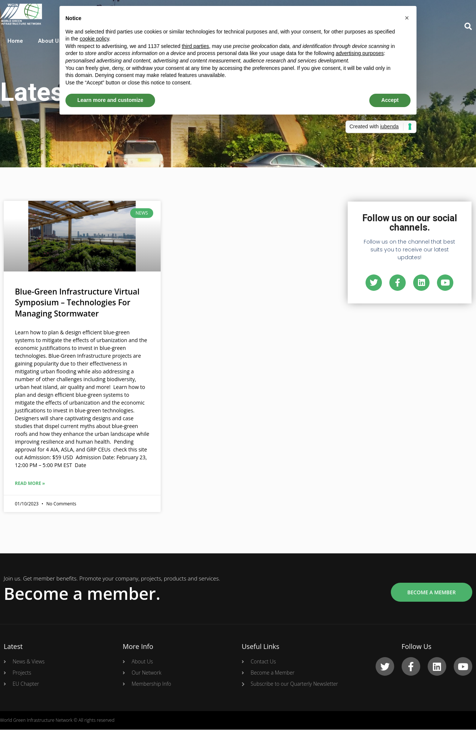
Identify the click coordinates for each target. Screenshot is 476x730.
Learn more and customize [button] (110, 100)
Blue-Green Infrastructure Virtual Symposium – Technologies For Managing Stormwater (77, 302)
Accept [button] (390, 100)
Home (15, 41)
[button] (407, 18)
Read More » (30, 483)
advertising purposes (360, 53)
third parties (195, 46)
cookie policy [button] (94, 39)
